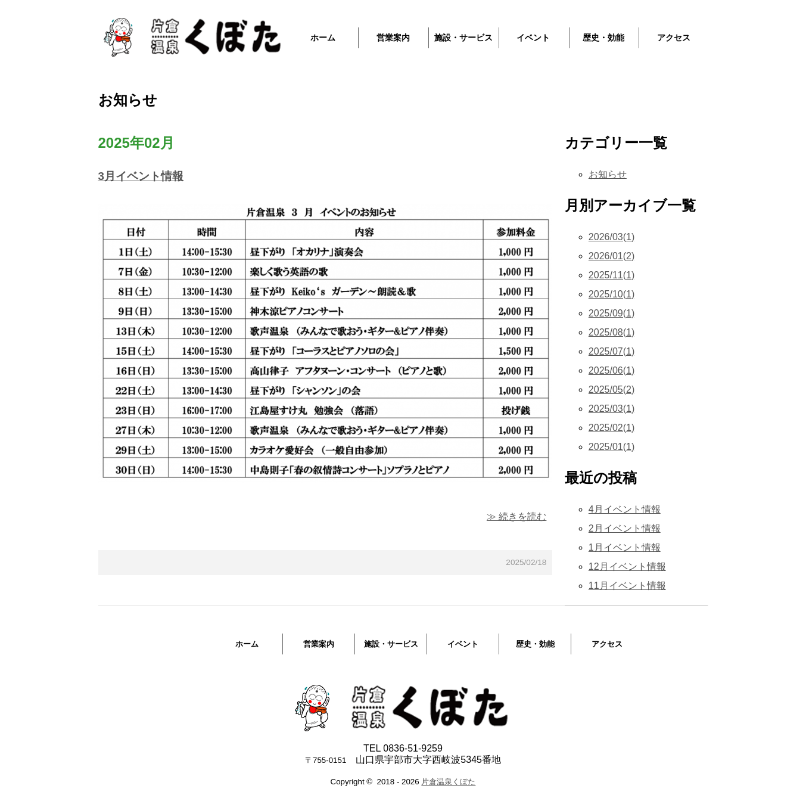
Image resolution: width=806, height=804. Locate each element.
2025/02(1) (611, 428)
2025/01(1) (611, 447)
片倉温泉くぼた (448, 781)
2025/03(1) (611, 408)
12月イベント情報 (627, 566)
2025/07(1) (611, 351)
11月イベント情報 (627, 586)
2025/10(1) (611, 294)
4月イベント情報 (625, 509)
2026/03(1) (611, 237)
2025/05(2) (611, 389)
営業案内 (393, 37)
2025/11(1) (611, 275)
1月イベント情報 (625, 547)
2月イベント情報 (625, 528)
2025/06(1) (611, 370)
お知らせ (608, 174)
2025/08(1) (611, 332)
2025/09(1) (611, 313)
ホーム (322, 37)
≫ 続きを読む (516, 516)
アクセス (673, 37)
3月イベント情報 (140, 176)
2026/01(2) (611, 256)
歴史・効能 (603, 37)
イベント (533, 37)
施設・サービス (463, 37)
